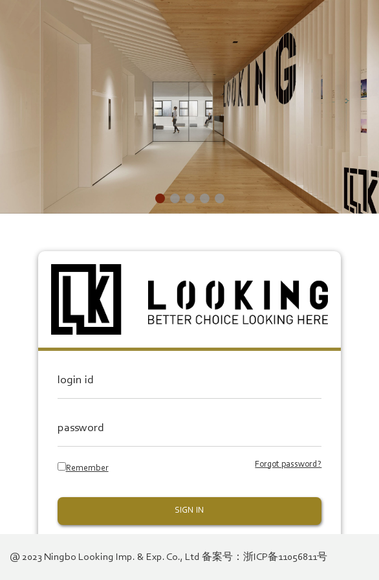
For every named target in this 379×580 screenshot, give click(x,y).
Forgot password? (288, 464)
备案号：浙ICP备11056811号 (264, 557)
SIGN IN (189, 510)
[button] (160, 198)
